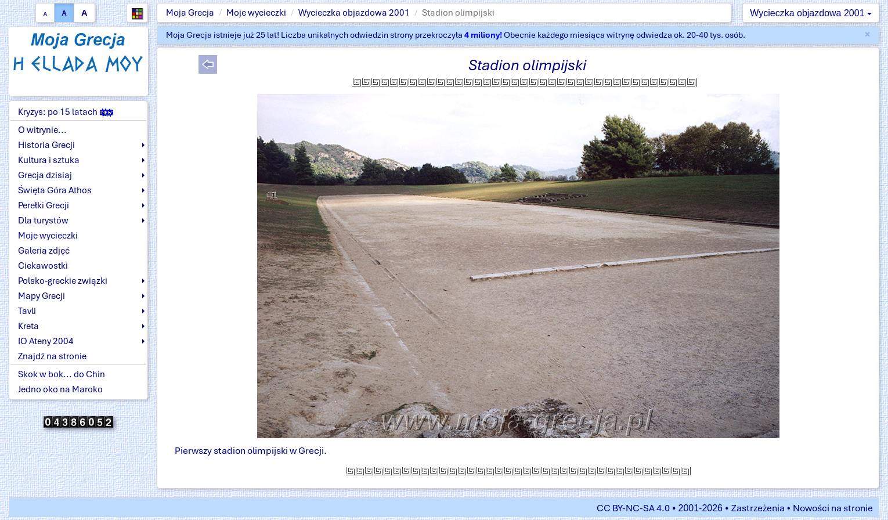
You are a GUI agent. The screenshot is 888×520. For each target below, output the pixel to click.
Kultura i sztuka (49, 160)
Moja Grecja (190, 13)
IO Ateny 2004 (46, 341)
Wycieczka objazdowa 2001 (354, 13)
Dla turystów (43, 220)
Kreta (28, 326)
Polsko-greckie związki (62, 281)
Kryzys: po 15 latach (65, 112)
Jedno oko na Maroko (60, 389)
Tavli (27, 311)
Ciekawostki (43, 266)
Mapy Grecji (41, 296)
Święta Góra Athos (55, 190)
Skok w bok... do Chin (61, 374)
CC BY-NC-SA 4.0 (633, 508)
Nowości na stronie (833, 508)
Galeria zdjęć (44, 251)
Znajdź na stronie (52, 356)
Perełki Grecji (43, 205)
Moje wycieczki (256, 13)
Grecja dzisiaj (45, 175)
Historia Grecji (46, 145)
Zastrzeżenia (758, 508)
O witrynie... (42, 130)
